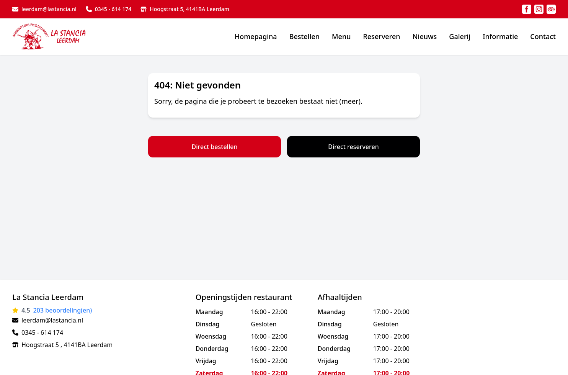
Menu (341, 36)
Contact (543, 36)
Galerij (459, 36)
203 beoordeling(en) (62, 310)
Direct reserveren (353, 146)
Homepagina (256, 36)
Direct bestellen (215, 146)
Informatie (500, 36)
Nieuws (425, 36)
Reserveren (381, 36)
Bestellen (304, 36)
